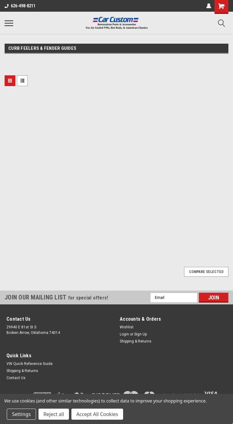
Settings (21, 414)
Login (124, 334)
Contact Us (16, 378)
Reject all (53, 414)
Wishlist (127, 327)
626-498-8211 (20, 5)
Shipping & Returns (135, 341)
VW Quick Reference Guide (29, 364)
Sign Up (140, 334)
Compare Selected (206, 272)
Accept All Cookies (97, 414)
